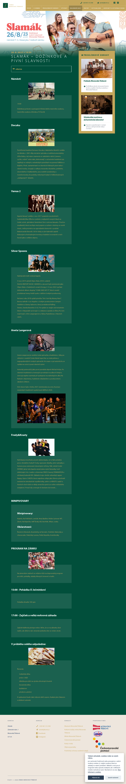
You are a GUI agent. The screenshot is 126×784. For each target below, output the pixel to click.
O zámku (37, 8)
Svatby (86, 8)
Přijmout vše (96, 777)
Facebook (40, 733)
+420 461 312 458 (86, 3)
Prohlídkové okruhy (51, 8)
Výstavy (64, 8)
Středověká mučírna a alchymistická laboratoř (94, 118)
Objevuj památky (70, 747)
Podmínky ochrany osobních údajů (76, 751)
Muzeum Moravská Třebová (73, 726)
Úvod (29, 8)
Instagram (41, 737)
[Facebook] (114, 3)
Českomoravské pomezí (72, 740)
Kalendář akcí (75, 8)
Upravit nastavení (113, 777)
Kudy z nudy (68, 743)
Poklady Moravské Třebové (95, 81)
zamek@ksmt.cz (103, 3)
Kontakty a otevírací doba (114, 8)
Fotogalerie (96, 8)
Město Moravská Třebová (72, 736)
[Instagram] (118, 3)
